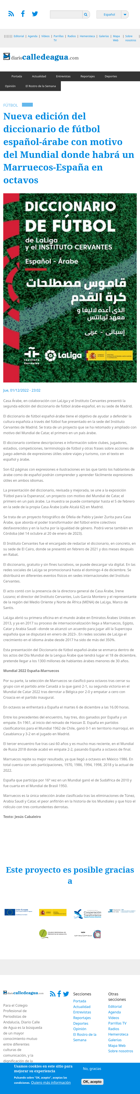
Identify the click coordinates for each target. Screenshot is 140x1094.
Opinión (10, 86)
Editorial (19, 36)
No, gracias (92, 1069)
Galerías (104, 36)
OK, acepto (92, 1083)
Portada (17, 76)
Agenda (32, 36)
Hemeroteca (87, 36)
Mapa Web (117, 1045)
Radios (72, 36)
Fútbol (10, 105)
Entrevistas (63, 76)
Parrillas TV (117, 1023)
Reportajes (87, 76)
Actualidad (39, 76)
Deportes (111, 76)
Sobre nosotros (120, 1051)
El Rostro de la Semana (41, 86)
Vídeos (46, 36)
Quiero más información (51, 1083)
